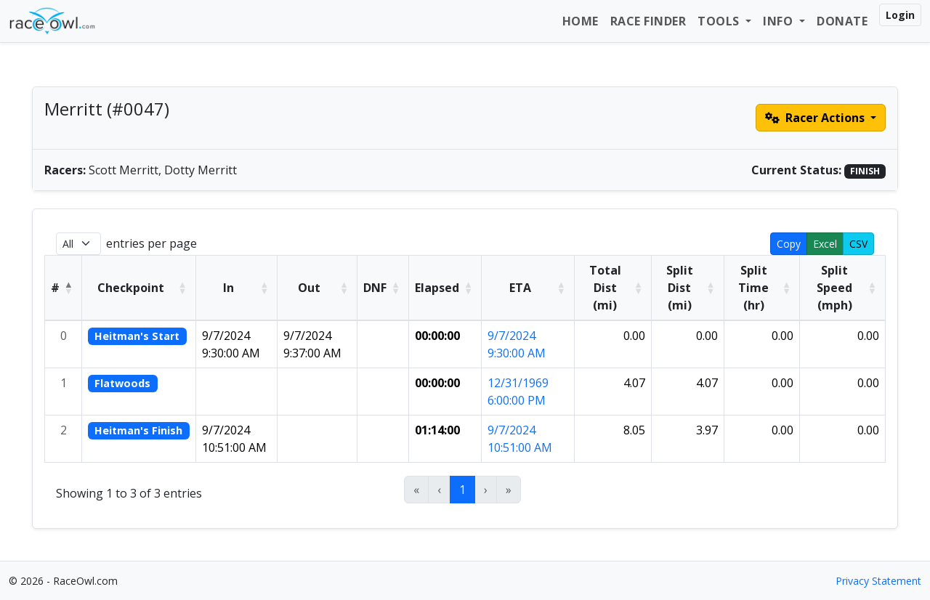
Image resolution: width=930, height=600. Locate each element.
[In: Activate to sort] (236, 287)
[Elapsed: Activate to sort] (445, 287)
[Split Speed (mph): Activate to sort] (843, 287)
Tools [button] (720, 21)
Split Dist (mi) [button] (679, 287)
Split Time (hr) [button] (753, 287)
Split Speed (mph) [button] (834, 287)
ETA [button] (520, 288)
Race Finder (648, 21)
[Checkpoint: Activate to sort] (139, 287)
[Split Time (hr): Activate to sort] (762, 287)
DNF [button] (375, 288)
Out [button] (309, 288)
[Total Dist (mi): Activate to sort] (613, 287)
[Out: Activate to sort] (317, 287)
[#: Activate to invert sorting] (63, 287)
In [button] (228, 288)
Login (900, 15)
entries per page (151, 243)
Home (580, 21)
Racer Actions (816, 118)
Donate (842, 21)
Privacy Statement (878, 581)
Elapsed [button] (437, 288)
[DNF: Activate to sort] (383, 287)
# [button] (55, 288)
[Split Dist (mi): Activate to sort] (688, 287)
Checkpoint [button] (130, 288)
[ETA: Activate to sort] (528, 287)
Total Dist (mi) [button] (605, 287)
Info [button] (779, 21)
